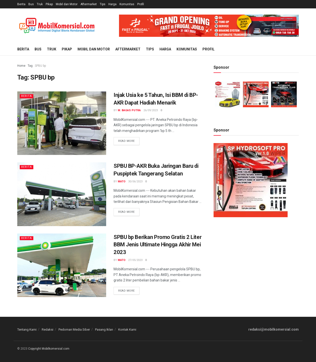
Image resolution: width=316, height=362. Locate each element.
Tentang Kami (27, 329)
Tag (30, 65)
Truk (40, 4)
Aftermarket (88, 4)
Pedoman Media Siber (74, 329)
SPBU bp (40, 65)
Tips (102, 4)
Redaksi (47, 329)
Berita (21, 4)
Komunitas (126, 4)
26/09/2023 (150, 110)
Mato (121, 181)
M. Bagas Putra (129, 110)
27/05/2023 (135, 260)
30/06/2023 (135, 181)
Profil (140, 4)
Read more (126, 141)
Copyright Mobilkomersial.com (48, 348)
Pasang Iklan (104, 329)
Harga (112, 4)
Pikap (49, 4)
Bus (31, 4)
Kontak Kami (127, 329)
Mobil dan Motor (67, 4)
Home (21, 65)
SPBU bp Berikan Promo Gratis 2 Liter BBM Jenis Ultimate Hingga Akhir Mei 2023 (157, 245)
